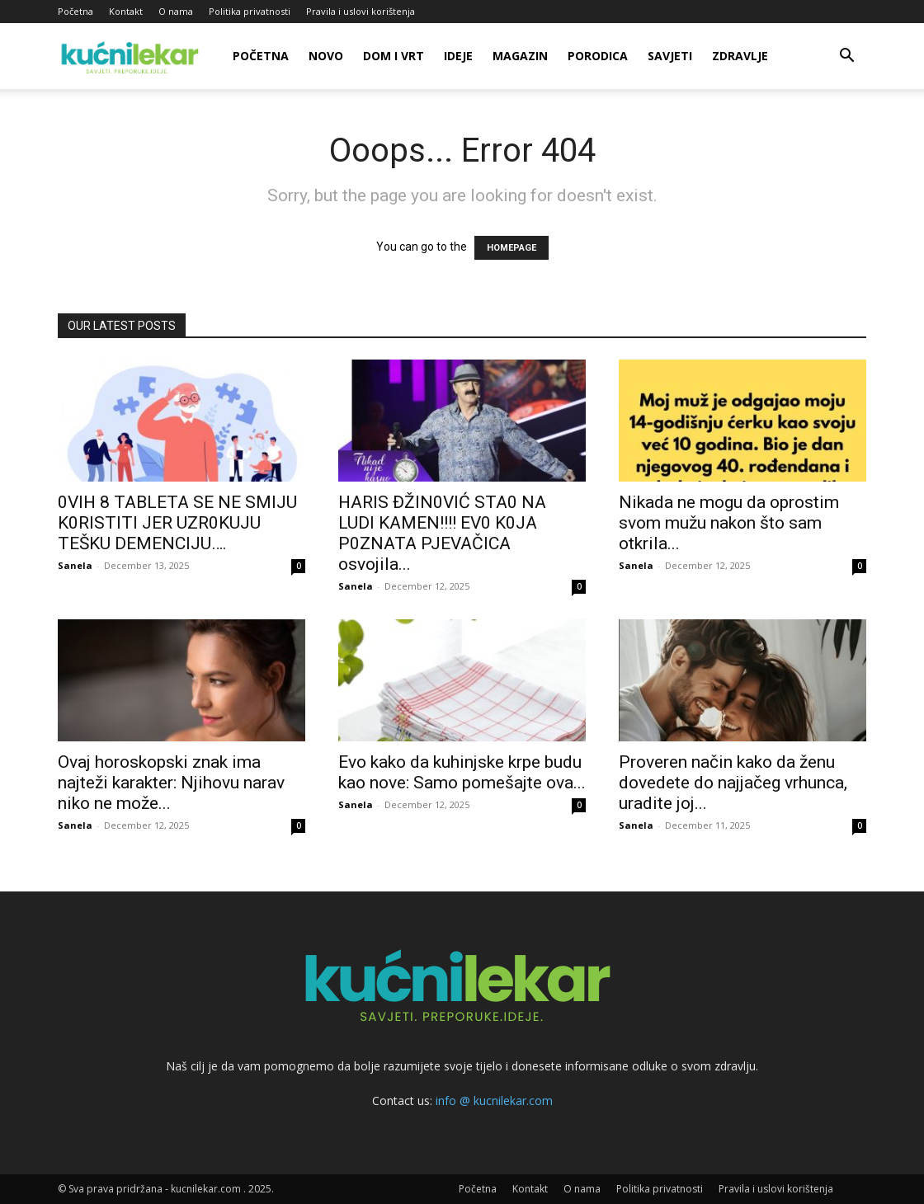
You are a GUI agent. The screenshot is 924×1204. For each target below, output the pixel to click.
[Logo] (132, 56)
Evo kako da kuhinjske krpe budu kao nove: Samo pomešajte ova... (462, 772)
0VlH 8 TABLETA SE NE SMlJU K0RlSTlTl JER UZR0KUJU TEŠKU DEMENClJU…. (177, 522)
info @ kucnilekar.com (494, 1100)
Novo (326, 55)
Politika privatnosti (249, 11)
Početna (75, 11)
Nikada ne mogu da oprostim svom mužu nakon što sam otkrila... (729, 522)
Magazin (520, 55)
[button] (846, 57)
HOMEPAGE (511, 247)
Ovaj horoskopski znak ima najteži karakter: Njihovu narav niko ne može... (171, 782)
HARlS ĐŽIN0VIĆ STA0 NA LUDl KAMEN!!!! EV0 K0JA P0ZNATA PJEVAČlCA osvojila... (442, 533)
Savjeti (670, 55)
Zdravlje (740, 55)
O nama (175, 11)
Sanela (75, 565)
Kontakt (126, 11)
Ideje (458, 55)
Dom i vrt (393, 55)
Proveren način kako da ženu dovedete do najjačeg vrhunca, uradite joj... (733, 782)
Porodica (598, 55)
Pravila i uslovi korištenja (360, 11)
